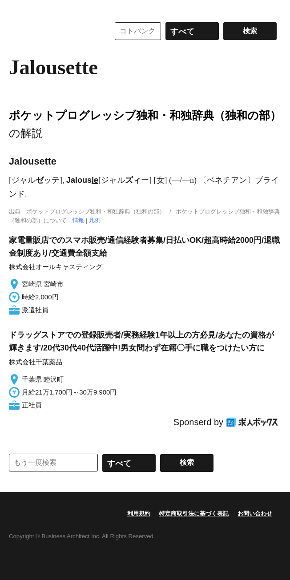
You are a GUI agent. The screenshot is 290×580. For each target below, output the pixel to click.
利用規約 (138, 513)
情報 (78, 220)
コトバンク (53, 31)
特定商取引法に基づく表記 (194, 513)
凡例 (95, 220)
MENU (18, 9)
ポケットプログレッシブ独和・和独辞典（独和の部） (145, 115)
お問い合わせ (255, 513)
